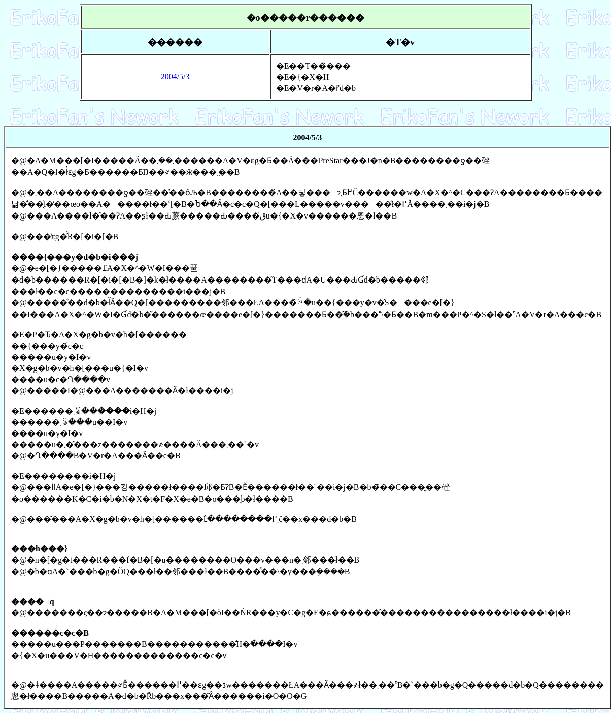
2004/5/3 (175, 76)
